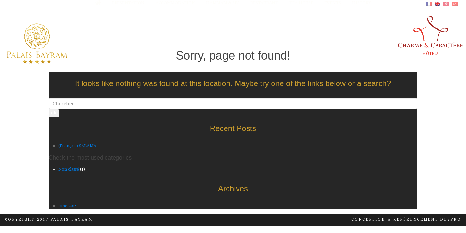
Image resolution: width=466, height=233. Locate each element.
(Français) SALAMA (77, 145)
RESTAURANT (264, 33)
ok (53, 112)
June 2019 (67, 206)
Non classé (68, 169)
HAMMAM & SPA (223, 33)
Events (332, 33)
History (361, 33)
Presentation (128, 33)
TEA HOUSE (301, 33)
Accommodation (175, 33)
